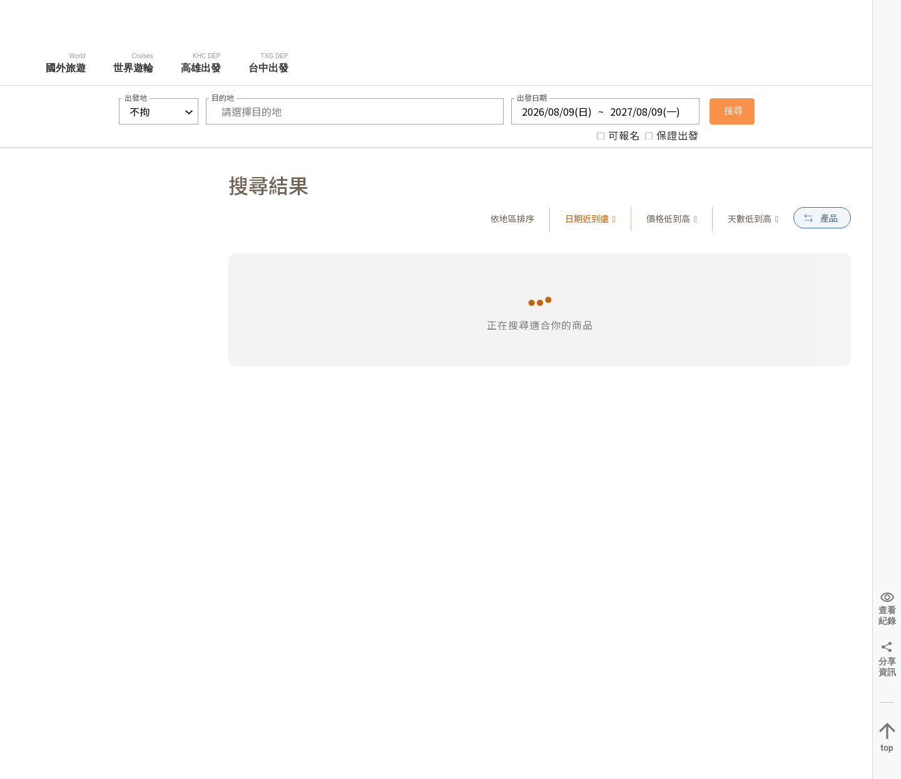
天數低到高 (753, 218)
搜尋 (733, 110)
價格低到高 (671, 218)
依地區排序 (512, 218)
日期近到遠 (590, 218)
